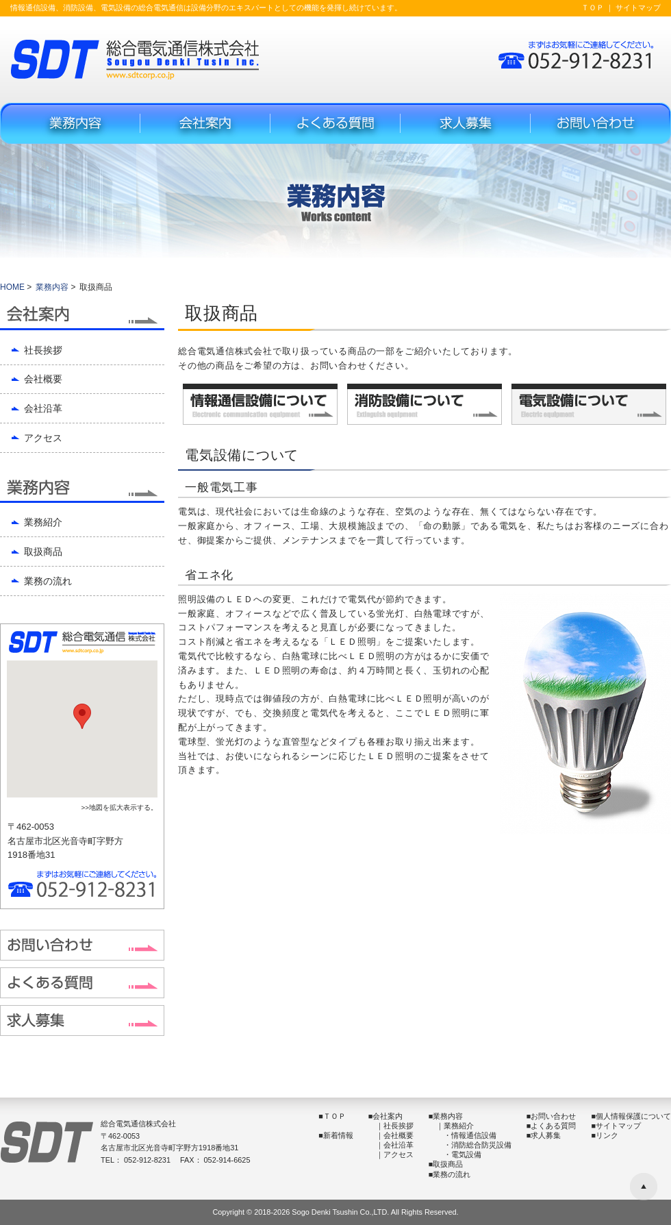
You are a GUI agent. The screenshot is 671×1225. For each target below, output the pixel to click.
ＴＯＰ (592, 7)
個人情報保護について (633, 1116)
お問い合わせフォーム (596, 123)
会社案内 (205, 123)
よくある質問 (335, 123)
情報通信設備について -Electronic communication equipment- (260, 404)
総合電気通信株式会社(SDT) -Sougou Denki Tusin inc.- (134, 59)
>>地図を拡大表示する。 (119, 807)
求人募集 (466, 123)
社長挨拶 (43, 350)
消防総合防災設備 (481, 1145)
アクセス (43, 437)
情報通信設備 (473, 1135)
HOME (12, 287)
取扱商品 (43, 551)
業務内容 (75, 123)
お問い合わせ (553, 1116)
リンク (607, 1135)
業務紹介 (43, 522)
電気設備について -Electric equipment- (588, 404)
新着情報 (338, 1135)
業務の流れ (48, 581)
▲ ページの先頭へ (643, 1186)
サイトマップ (638, 7)
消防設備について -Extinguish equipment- (424, 404)
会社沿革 (43, 408)
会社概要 (43, 378)
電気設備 (466, 1154)
